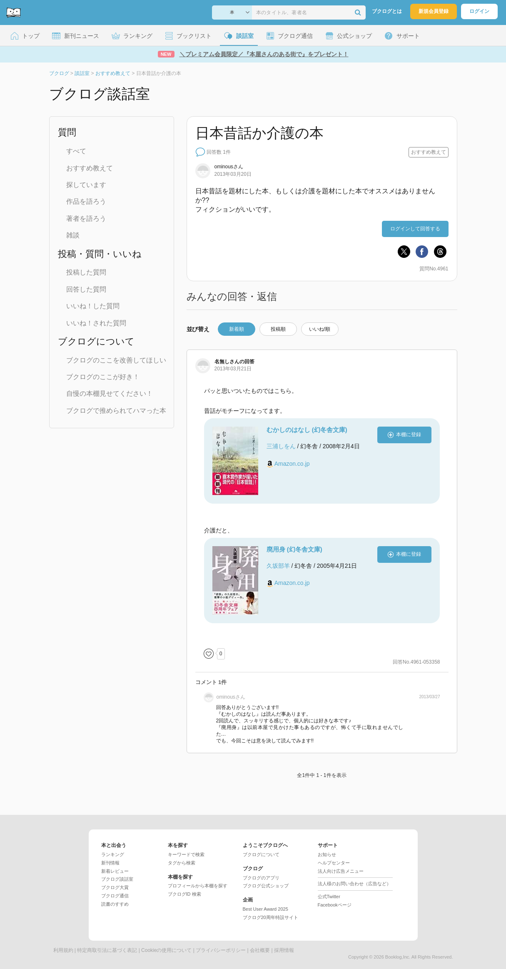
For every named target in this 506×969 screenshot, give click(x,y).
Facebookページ (334, 904)
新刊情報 (110, 862)
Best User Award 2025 (265, 909)
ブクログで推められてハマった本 (116, 410)
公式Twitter (329, 896)
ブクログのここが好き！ (103, 376)
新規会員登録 (434, 11)
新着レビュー (115, 871)
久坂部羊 (278, 565)
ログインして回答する (415, 229)
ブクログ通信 (115, 895)
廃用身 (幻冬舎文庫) (294, 549)
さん (228, 167)
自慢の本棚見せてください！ (109, 393)
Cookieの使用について (166, 950)
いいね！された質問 (96, 323)
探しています (86, 184)
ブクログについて (261, 854)
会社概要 (260, 950)
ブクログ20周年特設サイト (270, 917)
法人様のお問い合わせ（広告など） (354, 883)
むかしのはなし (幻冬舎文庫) (307, 429)
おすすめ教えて (89, 168)
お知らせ (327, 854)
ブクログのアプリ (261, 877)
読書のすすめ (115, 904)
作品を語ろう (86, 201)
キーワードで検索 (186, 854)
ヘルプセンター (334, 862)
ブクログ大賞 (115, 887)
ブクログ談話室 (117, 879)
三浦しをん (281, 446)
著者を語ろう (86, 218)
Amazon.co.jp (292, 463)
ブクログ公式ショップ (266, 885)
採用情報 (284, 950)
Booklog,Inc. (398, 956)
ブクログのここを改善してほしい (116, 360)
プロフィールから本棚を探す (197, 885)
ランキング (112, 854)
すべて (76, 151)
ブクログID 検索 (184, 894)
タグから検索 (181, 862)
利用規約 (63, 950)
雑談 (73, 235)
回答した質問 (86, 289)
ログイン (479, 11)
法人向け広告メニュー (341, 871)
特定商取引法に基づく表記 (107, 950)
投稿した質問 (86, 272)
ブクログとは (387, 11)
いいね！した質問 (93, 306)
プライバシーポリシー (221, 950)
